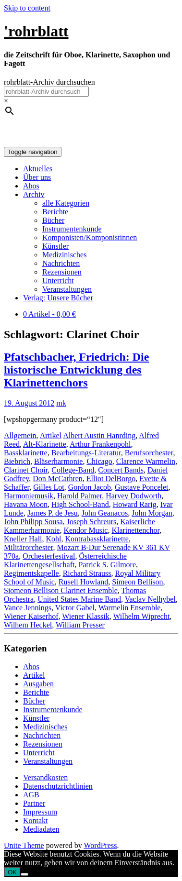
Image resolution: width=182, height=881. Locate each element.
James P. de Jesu (52, 513)
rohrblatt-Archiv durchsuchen (49, 82)
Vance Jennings (27, 608)
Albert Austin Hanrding (99, 435)
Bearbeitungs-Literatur (86, 453)
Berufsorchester (149, 453)
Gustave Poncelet (142, 487)
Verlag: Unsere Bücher (58, 298)
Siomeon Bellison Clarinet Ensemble (61, 590)
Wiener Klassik (85, 616)
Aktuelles (37, 169)
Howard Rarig (135, 504)
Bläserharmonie (58, 461)
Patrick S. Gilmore (107, 565)
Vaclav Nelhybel (150, 599)
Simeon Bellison (137, 582)
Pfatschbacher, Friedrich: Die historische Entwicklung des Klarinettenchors (76, 370)
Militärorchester (28, 547)
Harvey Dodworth (133, 496)
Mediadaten (41, 829)
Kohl (53, 539)
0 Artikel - (49, 314)
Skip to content (27, 8)
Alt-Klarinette (44, 444)
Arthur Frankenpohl (100, 444)
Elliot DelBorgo (110, 478)
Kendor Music (85, 530)
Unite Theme (24, 845)
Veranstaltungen (67, 289)
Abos (31, 186)
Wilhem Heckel (28, 625)
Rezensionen (62, 272)
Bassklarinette (26, 453)
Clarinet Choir (26, 470)
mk (61, 403)
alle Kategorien (65, 203)
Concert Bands (121, 470)
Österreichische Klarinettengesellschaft (65, 560)
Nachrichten (61, 263)
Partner (34, 803)
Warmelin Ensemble (129, 608)
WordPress (100, 845)
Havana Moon (26, 504)
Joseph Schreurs (92, 522)
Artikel (50, 435)
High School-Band (80, 504)
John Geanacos (105, 513)
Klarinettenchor (135, 530)
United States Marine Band (79, 599)
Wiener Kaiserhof (31, 616)
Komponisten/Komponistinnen (89, 237)
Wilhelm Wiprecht (141, 616)
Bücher (53, 220)
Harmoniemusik (28, 496)
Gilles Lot (48, 487)
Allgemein (20, 435)
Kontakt (35, 820)
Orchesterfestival (49, 556)
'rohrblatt (36, 31)
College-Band (72, 470)
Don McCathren (58, 478)
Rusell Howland (84, 582)
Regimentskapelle (31, 573)
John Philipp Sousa (33, 522)
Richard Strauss (87, 573)
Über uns (37, 177)
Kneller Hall (23, 539)
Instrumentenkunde (72, 229)
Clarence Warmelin (145, 461)
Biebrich (17, 461)
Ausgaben (38, 684)
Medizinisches (64, 255)
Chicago (99, 461)
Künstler (55, 246)
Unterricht (58, 280)
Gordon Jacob (89, 487)
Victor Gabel (75, 608)
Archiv (33, 194)
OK (12, 872)
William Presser (80, 625)
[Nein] (24, 874)
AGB (31, 795)
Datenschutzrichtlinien (58, 786)
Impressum (40, 812)
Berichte (55, 212)
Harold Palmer (79, 496)
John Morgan (152, 513)
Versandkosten (45, 777)
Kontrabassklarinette (97, 539)
